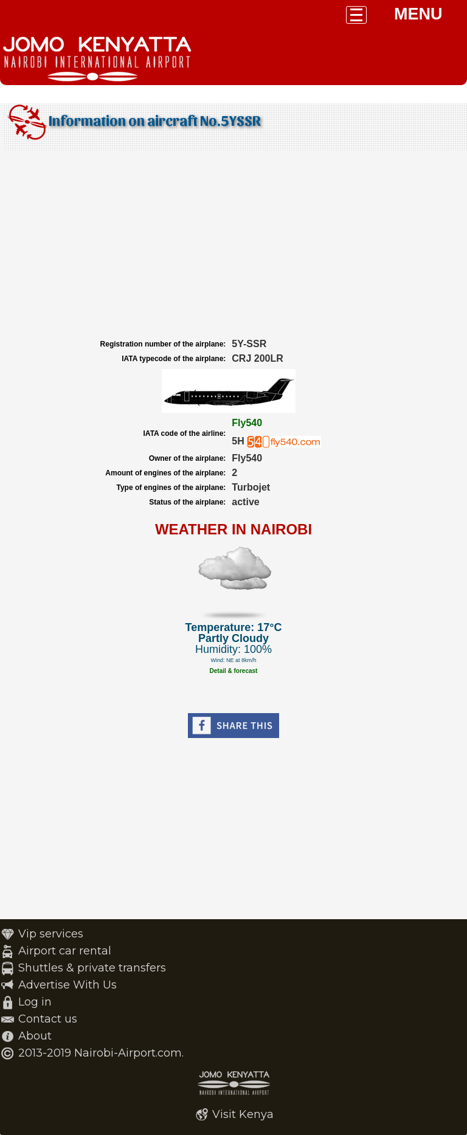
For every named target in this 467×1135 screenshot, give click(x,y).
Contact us (47, 1019)
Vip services (50, 933)
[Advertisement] (233, 245)
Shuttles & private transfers (92, 968)
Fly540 (247, 423)
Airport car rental (64, 950)
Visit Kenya (243, 1114)
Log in (35, 1002)
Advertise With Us (67, 985)
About (35, 1036)
